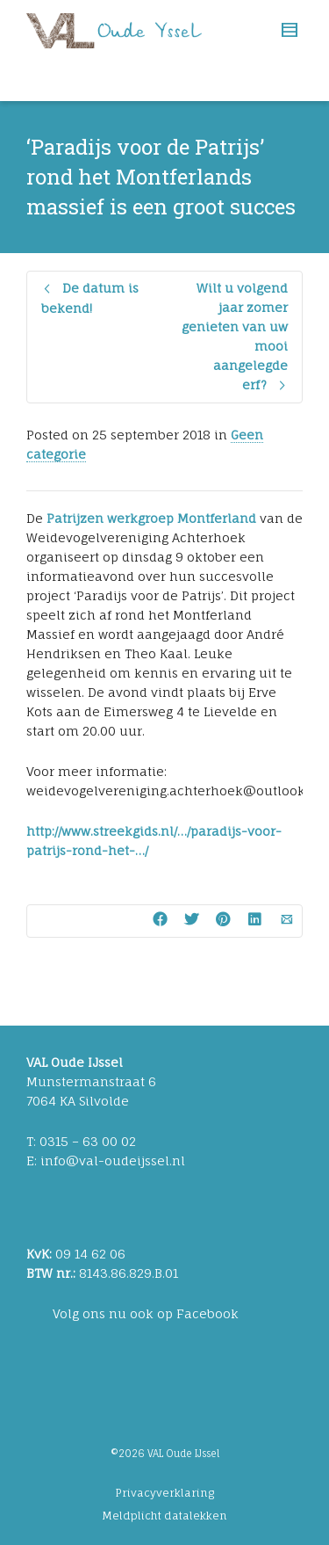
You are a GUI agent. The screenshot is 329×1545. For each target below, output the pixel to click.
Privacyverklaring (164, 1492)
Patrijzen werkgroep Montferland (151, 518)
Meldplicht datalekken (164, 1515)
